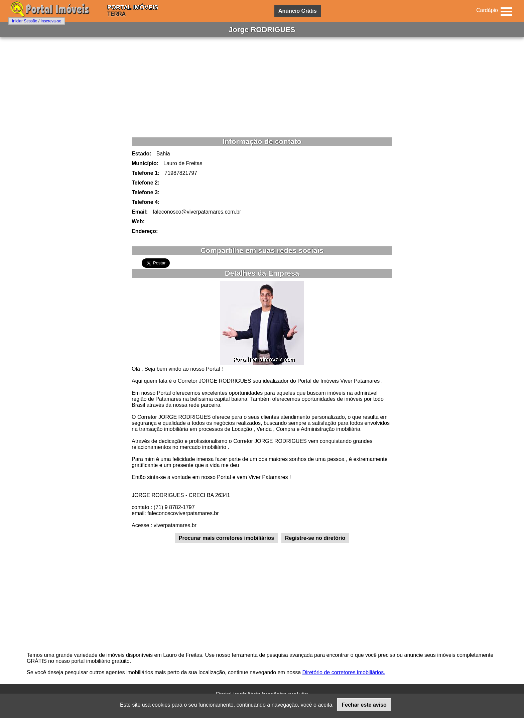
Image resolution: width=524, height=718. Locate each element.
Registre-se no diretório (315, 538)
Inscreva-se (50, 21)
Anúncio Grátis (297, 11)
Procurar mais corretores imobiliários (226, 538)
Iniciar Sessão (24, 21)
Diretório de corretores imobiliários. (343, 672)
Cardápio (487, 10)
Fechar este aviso (364, 705)
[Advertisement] (262, 87)
